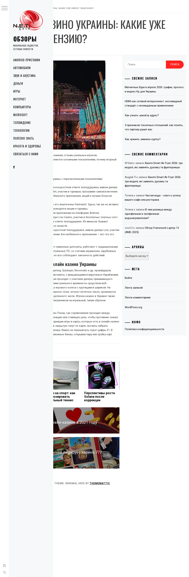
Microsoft (20, 115)
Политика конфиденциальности (163, 376)
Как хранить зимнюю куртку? (161, 166)
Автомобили (22, 68)
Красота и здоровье (27, 146)
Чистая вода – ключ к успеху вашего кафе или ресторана (162, 242)
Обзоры (25, 38)
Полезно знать (23, 138)
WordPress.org (152, 354)
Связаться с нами (25, 154)
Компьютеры (22, 107)
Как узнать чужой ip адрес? (160, 138)
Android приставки (26, 60)
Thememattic (153, 569)
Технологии (21, 130)
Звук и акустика (24, 76)
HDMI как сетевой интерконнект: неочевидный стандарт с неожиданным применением (163, 124)
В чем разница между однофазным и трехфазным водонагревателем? (163, 261)
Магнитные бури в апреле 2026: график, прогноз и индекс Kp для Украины (162, 106)
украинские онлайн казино (77, 288)
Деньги (18, 83)
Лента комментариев (156, 344)
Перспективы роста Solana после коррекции (124, 479)
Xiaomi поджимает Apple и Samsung (65, 479)
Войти (147, 325)
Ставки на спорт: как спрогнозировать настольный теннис (98, 481)
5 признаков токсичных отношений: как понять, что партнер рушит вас (160, 152)
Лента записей (152, 334)
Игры (16, 91)
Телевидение (22, 123)
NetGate (93, 64)
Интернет (19, 99)
